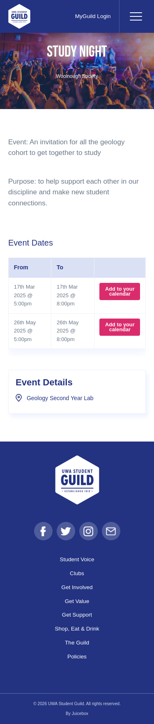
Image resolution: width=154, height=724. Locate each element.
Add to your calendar (120, 291)
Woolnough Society (77, 76)
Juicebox (80, 713)
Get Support (77, 615)
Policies (77, 656)
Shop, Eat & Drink (77, 629)
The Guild (77, 643)
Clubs (77, 573)
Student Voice (77, 559)
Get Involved (76, 587)
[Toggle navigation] (135, 16)
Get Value (77, 601)
